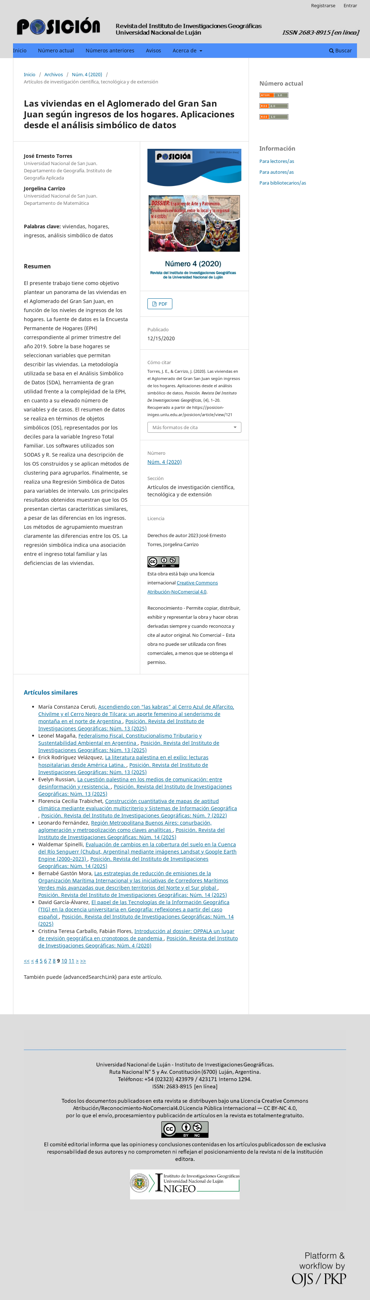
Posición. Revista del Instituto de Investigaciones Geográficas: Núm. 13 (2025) (121, 725)
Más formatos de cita (175, 427)
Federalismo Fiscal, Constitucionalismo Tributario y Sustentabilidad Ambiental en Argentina (120, 739)
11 (71, 960)
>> (83, 960)
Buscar (340, 50)
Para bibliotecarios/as (282, 183)
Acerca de (185, 50)
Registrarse (323, 5)
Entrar (350, 5)
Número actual (56, 50)
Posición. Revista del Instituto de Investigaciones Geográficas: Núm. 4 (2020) (138, 942)
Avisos (153, 50)
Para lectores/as (276, 161)
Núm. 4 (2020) (87, 74)
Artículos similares (51, 692)
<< (27, 960)
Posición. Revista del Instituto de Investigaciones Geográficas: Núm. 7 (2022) (134, 815)
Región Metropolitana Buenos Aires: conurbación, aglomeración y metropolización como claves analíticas (125, 826)
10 (64, 960)
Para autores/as (276, 172)
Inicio (19, 50)
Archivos (53, 74)
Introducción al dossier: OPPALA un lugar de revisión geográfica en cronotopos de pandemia (136, 935)
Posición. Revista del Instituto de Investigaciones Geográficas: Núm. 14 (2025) (131, 833)
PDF (162, 304)
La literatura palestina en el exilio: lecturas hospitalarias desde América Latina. (123, 761)
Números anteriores (110, 50)
